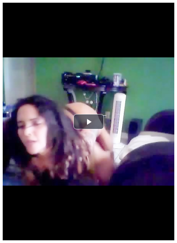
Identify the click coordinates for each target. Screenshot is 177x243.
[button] (88, 121)
